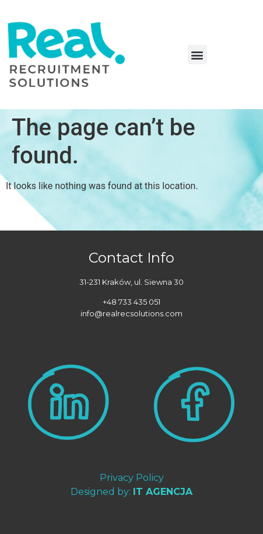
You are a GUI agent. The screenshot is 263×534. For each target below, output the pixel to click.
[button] (197, 54)
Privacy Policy (132, 477)
